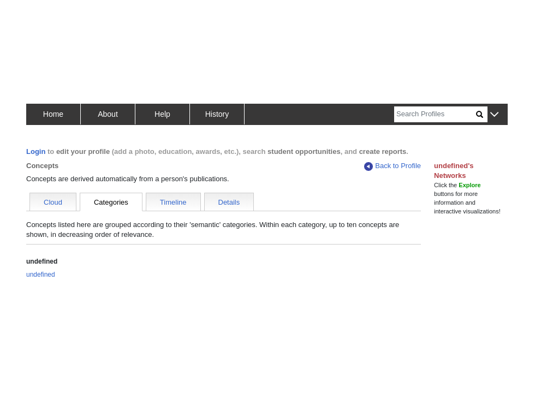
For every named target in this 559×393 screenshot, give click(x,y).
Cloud (53, 202)
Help (162, 114)
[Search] (435, 114)
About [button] (108, 114)
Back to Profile (392, 166)
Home (53, 114)
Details (229, 202)
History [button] (217, 114)
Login (35, 151)
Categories (111, 202)
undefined (40, 274)
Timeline (173, 202)
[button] (494, 115)
